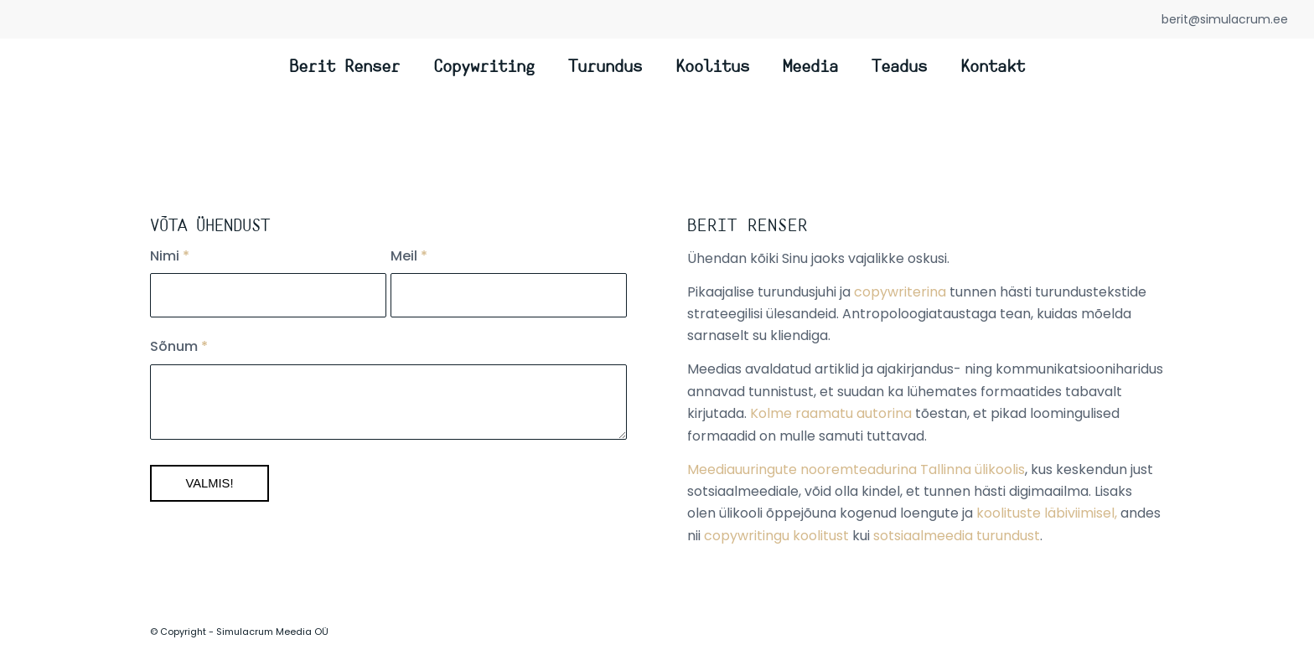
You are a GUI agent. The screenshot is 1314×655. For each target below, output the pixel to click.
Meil (409, 256)
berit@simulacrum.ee (1224, 19)
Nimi (169, 256)
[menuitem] (344, 68)
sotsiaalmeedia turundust (956, 535)
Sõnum (179, 346)
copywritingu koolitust (776, 535)
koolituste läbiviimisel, (1046, 513)
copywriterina (900, 292)
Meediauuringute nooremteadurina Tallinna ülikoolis (856, 469)
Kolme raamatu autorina (831, 413)
